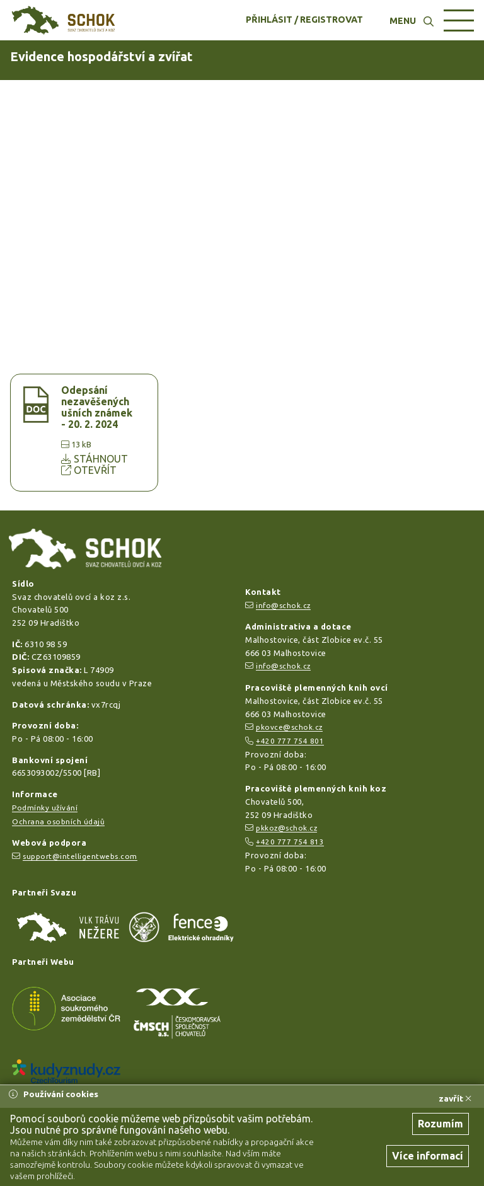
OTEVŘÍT (89, 470)
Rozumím (440, 1123)
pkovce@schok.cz (289, 727)
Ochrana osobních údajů (58, 821)
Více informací (427, 1155)
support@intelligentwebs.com (80, 856)
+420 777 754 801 (290, 741)
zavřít (455, 1098)
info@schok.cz (283, 605)
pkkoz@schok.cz (286, 828)
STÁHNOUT (94, 458)
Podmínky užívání (45, 807)
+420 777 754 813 (290, 842)
